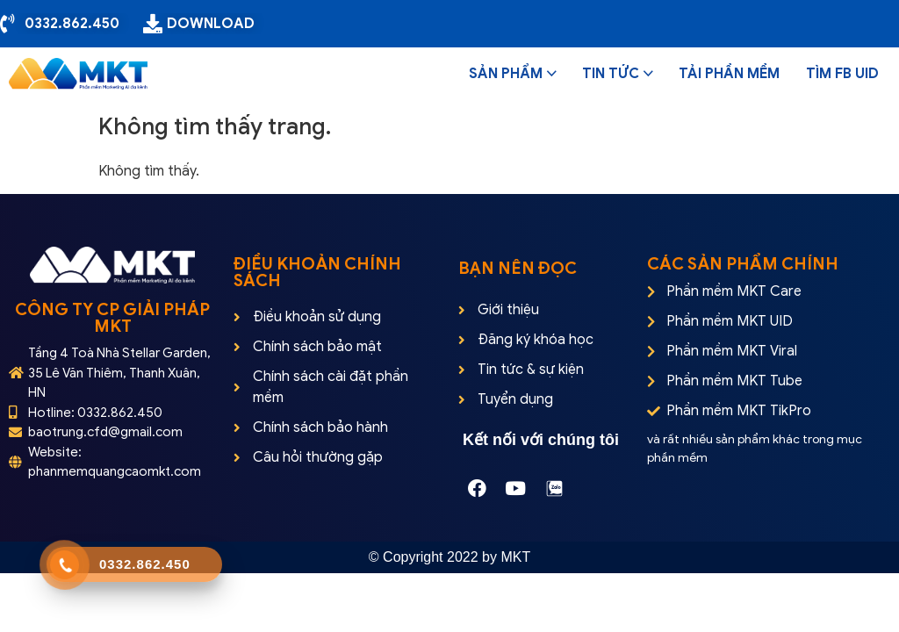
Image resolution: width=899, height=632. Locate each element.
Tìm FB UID (842, 74)
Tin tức (610, 74)
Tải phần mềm (729, 74)
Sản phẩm (506, 74)
